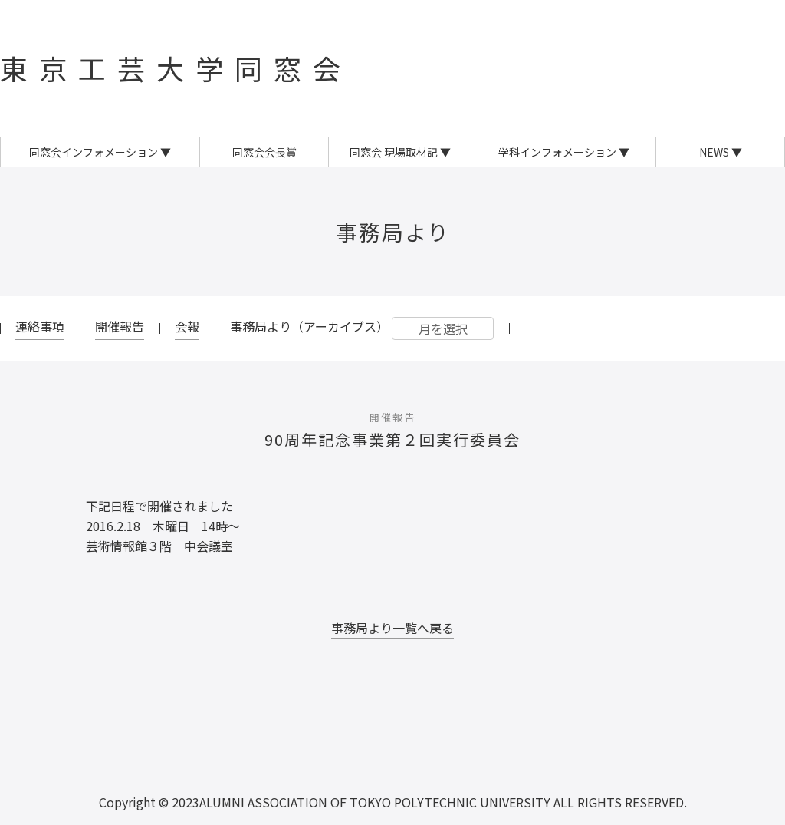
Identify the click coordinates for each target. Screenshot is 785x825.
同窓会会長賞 (264, 152)
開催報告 (119, 326)
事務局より (393, 231)
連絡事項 (39, 326)
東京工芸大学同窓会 (176, 67)
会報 (187, 326)
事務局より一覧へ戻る (392, 628)
